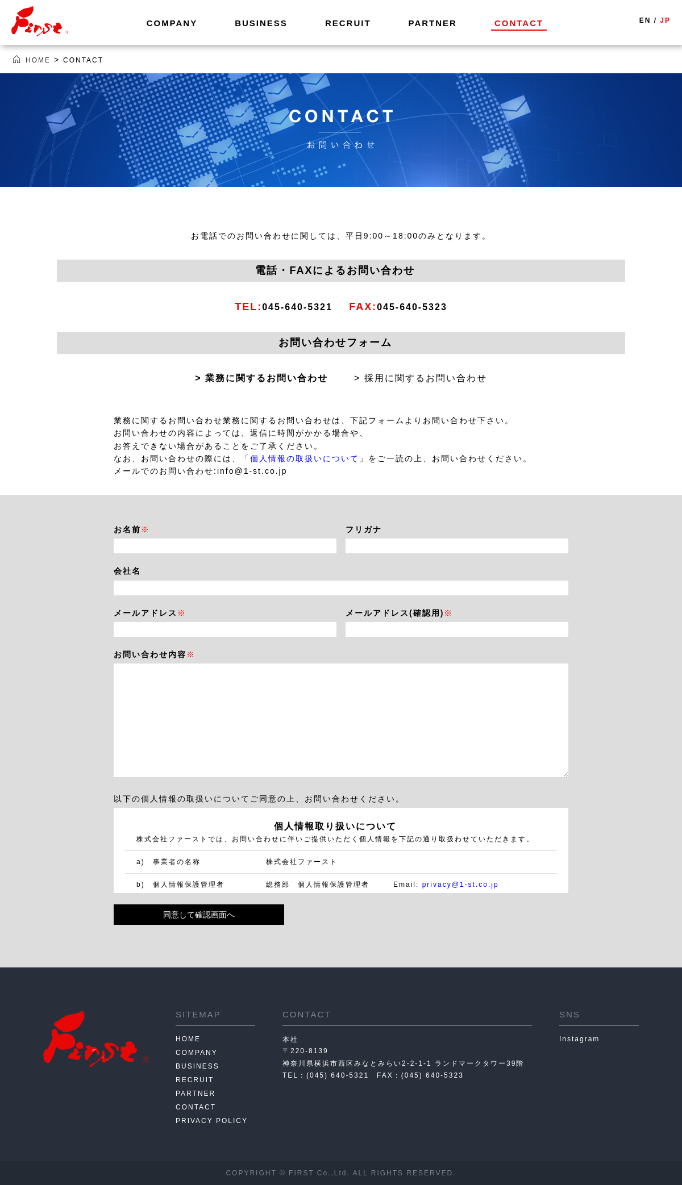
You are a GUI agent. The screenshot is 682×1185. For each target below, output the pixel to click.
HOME (188, 1039)
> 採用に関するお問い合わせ (420, 378)
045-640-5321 (292, 307)
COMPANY (172, 23)
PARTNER (433, 23)
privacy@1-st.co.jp (460, 884)
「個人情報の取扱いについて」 (304, 458)
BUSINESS (261, 23)
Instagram (579, 1039)
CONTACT (518, 23)
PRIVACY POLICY (212, 1121)
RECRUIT (348, 23)
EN (645, 20)
